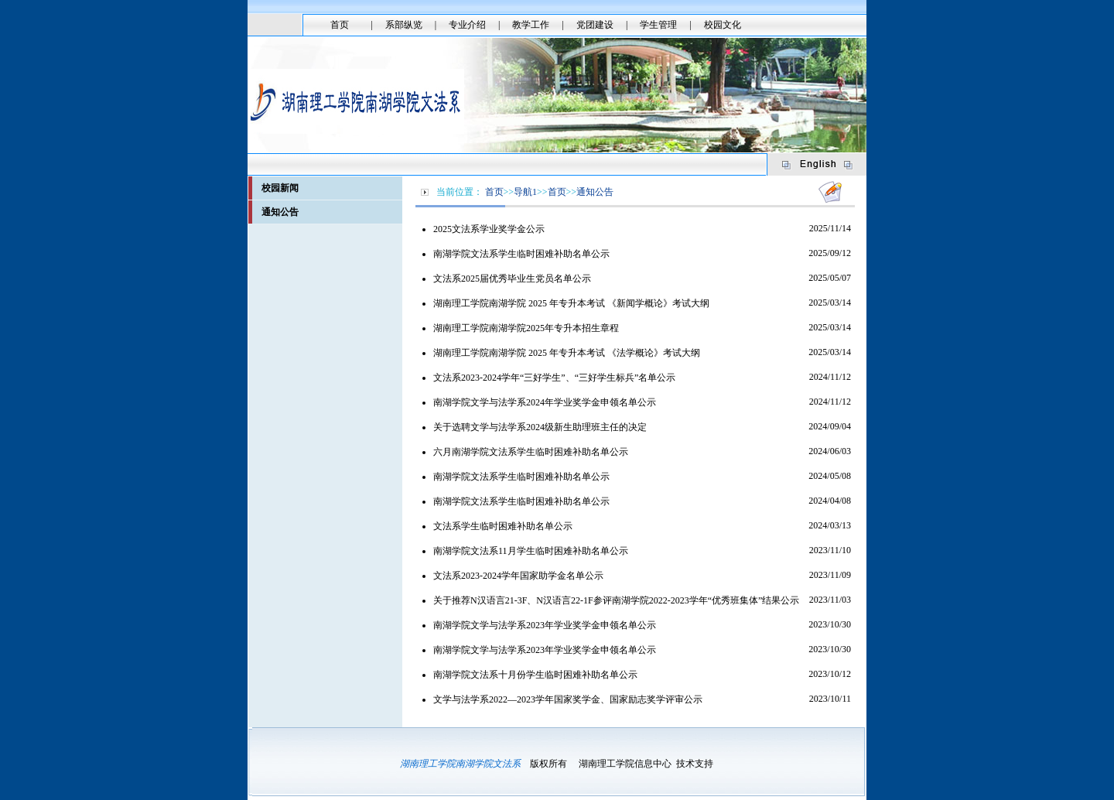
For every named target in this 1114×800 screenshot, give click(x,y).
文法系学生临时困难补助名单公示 (502, 526)
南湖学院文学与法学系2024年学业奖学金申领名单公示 (544, 402)
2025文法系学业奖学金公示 (489, 229)
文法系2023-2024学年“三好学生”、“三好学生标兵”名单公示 (554, 377)
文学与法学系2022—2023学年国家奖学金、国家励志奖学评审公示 (567, 699)
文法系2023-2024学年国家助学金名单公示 (518, 575)
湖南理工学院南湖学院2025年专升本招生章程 (526, 328)
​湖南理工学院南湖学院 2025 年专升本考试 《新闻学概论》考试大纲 (571, 303)
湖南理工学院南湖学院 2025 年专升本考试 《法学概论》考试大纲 (566, 352)
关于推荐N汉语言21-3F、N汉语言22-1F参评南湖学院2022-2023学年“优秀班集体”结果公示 (616, 600)
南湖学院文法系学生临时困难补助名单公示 (521, 253)
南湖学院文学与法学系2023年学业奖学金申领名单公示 (544, 625)
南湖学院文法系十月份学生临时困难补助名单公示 (535, 674)
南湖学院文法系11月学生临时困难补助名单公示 (530, 550)
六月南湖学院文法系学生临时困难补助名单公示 (530, 451)
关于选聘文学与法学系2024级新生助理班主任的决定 (540, 427)
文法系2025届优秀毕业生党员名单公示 (512, 278)
